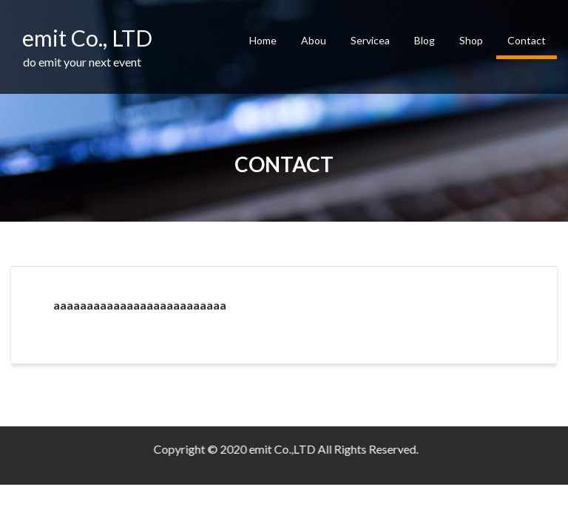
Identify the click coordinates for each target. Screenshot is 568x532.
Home (263, 40)
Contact (526, 40)
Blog (424, 40)
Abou (313, 40)
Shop (471, 40)
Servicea (370, 40)
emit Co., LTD (87, 37)
